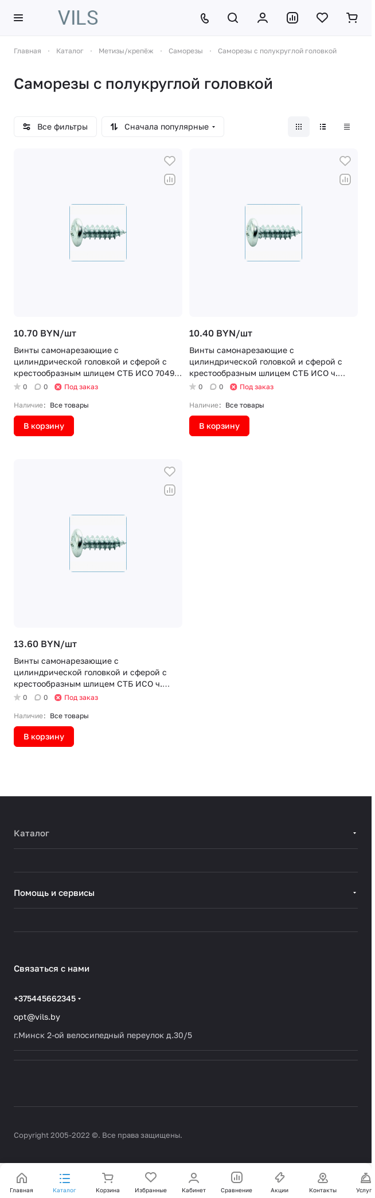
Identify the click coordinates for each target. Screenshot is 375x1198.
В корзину (44, 425)
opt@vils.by (37, 1016)
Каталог (31, 833)
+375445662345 (45, 998)
